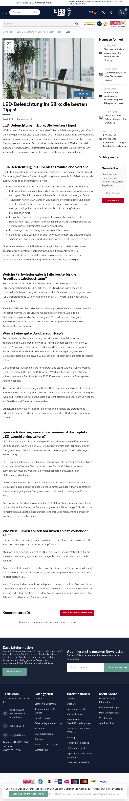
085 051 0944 (16, 725)
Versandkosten (75, 714)
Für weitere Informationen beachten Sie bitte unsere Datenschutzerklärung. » (85, 793)
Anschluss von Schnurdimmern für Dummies (115, 119)
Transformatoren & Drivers (45, 711)
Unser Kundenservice (78, 762)
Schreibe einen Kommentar (77, 612)
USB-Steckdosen (44, 733)
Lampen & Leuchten (45, 703)
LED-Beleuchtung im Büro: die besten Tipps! (39, 31)
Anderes (39, 739)
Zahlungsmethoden (77, 709)
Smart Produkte (43, 718)
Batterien (39, 728)
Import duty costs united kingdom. (79, 755)
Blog (68, 31)
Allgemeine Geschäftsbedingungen (79, 721)
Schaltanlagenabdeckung (48, 723)
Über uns (72, 703)
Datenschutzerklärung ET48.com (78, 730)
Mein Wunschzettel (109, 712)
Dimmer (39, 698)
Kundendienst (14, 671)
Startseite (7, 31)
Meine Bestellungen (109, 707)
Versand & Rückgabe (78, 742)
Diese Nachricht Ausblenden (28, 793)
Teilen (83, 93)
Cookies (71, 698)
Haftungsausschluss (77, 748)
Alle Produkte (106, 723)
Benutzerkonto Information (107, 700)
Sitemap (71, 737)
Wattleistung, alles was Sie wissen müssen (115, 76)
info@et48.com (17, 735)
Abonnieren (113, 200)
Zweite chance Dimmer (47, 744)
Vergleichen (105, 718)
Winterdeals (41, 749)
